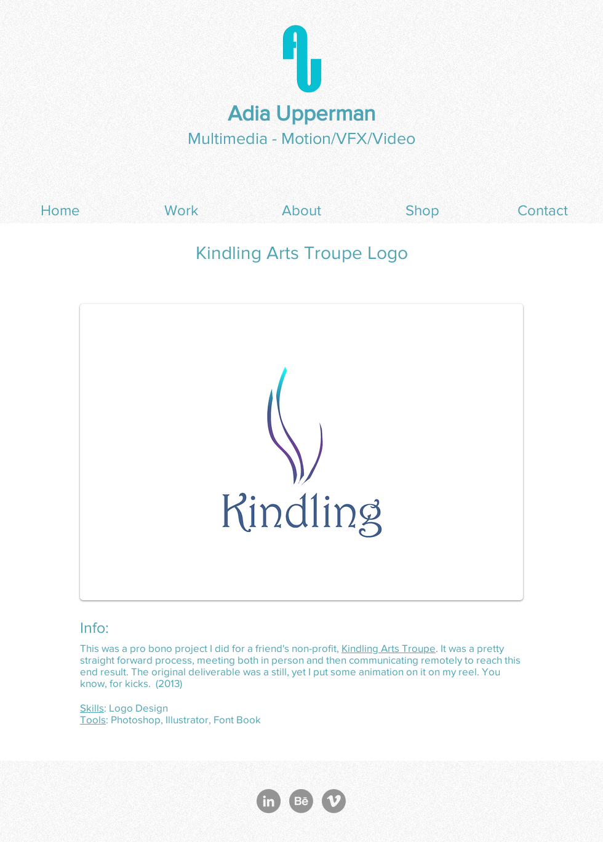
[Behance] (301, 801)
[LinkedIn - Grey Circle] (269, 801)
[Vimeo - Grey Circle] (334, 801)
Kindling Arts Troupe (388, 648)
